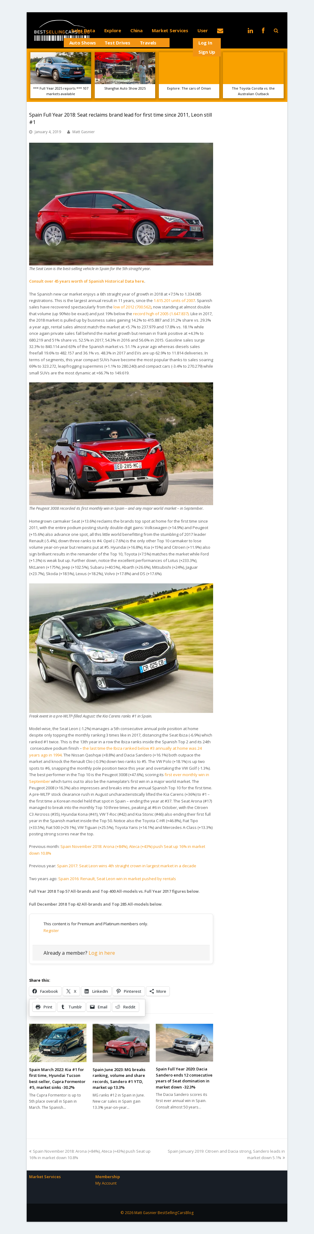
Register (51, 930)
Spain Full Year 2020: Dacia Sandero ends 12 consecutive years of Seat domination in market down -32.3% (184, 1078)
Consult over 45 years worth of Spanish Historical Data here (86, 281)
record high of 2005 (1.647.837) (161, 313)
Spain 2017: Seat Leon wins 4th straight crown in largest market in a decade (126, 865)
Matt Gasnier (83, 131)
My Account (106, 1183)
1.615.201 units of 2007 (174, 300)
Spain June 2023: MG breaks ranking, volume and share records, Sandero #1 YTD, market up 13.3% (119, 1078)
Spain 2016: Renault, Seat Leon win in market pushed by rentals (117, 878)
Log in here (102, 953)
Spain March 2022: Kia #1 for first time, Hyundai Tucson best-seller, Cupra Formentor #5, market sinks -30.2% (57, 1078)
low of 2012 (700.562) (132, 307)
